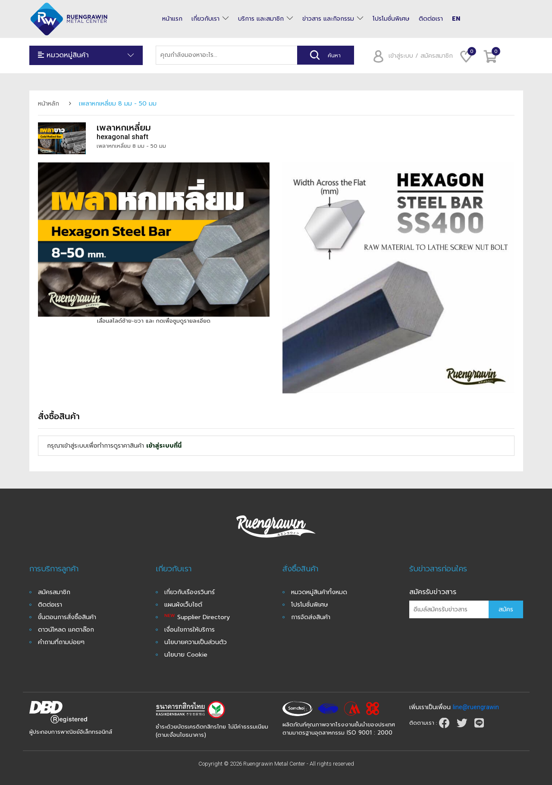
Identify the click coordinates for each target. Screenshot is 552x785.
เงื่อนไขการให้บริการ (189, 629)
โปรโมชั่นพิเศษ (391, 19)
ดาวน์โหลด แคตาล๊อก (66, 629)
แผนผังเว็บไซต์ (183, 604)
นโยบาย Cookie (185, 654)
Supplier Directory (197, 617)
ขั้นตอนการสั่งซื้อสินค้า (67, 617)
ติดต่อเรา (431, 19)
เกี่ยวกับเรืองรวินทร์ (189, 592)
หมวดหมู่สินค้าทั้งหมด (319, 592)
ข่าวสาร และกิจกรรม (328, 19)
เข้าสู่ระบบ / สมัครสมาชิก (410, 55)
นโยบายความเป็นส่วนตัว (195, 642)
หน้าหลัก (48, 103)
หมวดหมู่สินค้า (86, 55)
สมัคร (506, 609)
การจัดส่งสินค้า (310, 617)
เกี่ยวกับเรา (205, 19)
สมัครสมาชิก (54, 592)
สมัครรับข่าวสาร (432, 592)
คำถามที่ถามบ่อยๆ (61, 642)
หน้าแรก (172, 19)
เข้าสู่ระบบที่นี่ (164, 445)
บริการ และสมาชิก (261, 19)
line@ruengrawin (476, 707)
